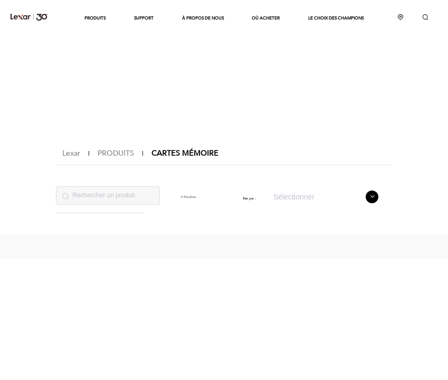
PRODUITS (95, 18)
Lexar (29, 17)
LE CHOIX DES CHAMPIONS (336, 18)
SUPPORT (144, 18)
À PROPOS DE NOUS (203, 18)
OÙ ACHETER (266, 18)
